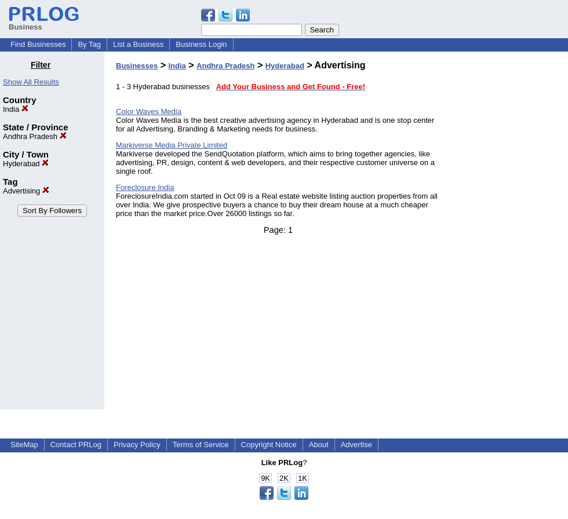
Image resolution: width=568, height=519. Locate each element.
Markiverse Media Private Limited (171, 145)
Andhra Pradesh (35, 136)
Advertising (26, 191)
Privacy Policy (137, 444)
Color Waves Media (148, 111)
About (319, 444)
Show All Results (31, 82)
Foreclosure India (145, 187)
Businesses (137, 65)
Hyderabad (26, 163)
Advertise (356, 444)
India (15, 109)
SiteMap (24, 444)
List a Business (138, 44)
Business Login (201, 44)
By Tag (89, 44)
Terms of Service (201, 444)
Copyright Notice (269, 444)
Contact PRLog (75, 444)
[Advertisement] (509, 234)
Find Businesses (37, 44)
